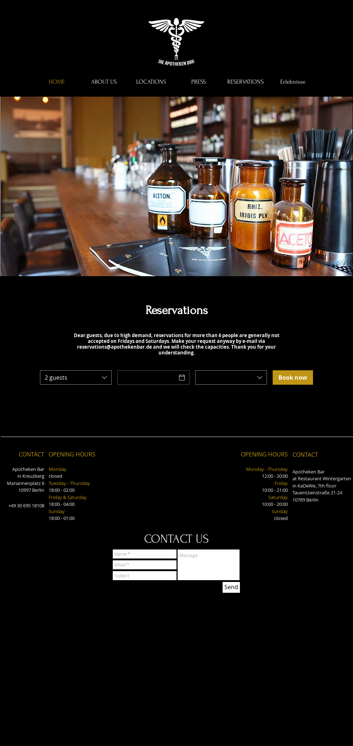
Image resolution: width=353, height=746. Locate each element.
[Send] (231, 587)
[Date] (147, 377)
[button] (176, 186)
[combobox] (76, 377)
